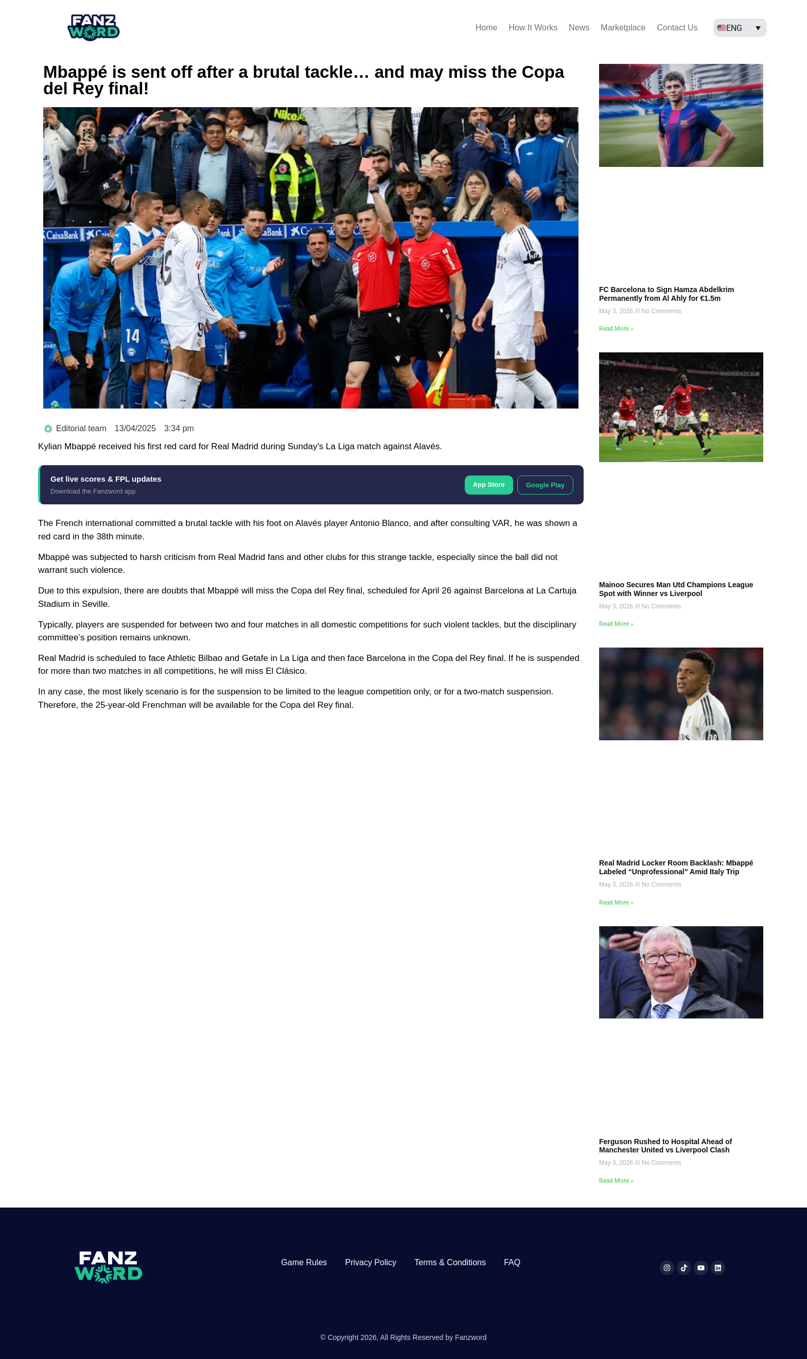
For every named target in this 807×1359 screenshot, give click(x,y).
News (579, 27)
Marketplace (623, 27)
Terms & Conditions (450, 1262)
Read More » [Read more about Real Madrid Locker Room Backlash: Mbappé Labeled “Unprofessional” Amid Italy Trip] (616, 902)
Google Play (545, 485)
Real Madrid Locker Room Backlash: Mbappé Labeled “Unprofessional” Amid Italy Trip (676, 867)
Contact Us (677, 27)
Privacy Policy (370, 1262)
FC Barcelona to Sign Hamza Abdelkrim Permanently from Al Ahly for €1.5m (666, 293)
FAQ (512, 1262)
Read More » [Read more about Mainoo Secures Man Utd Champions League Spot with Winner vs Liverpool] (616, 623)
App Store (489, 484)
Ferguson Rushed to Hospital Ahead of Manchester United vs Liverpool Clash (665, 1145)
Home (487, 27)
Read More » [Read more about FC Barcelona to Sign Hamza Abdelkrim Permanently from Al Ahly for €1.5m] (616, 328)
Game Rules (304, 1262)
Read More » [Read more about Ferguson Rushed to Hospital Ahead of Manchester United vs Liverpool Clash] (616, 1180)
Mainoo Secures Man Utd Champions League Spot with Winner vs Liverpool (676, 589)
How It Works (533, 27)
